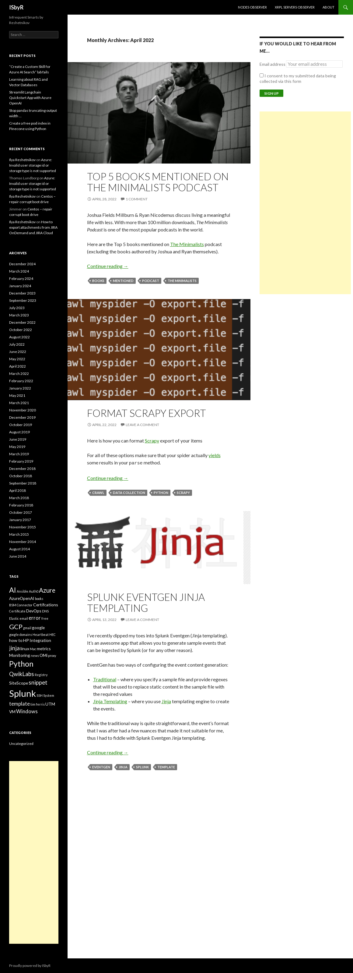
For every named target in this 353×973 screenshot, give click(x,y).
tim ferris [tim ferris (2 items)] (37, 704)
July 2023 (17, 307)
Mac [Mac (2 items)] (33, 649)
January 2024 (20, 286)
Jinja (166, 700)
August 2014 (19, 549)
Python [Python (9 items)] (21, 663)
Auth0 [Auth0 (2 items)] (33, 591)
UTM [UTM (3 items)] (50, 704)
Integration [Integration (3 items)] (40, 640)
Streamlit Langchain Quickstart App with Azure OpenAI (30, 97)
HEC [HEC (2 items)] (52, 634)
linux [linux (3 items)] (24, 648)
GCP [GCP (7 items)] (16, 626)
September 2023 (22, 300)
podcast (150, 281)
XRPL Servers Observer (295, 7)
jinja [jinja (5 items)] (14, 648)
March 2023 (19, 315)
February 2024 (21, 278)
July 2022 (17, 344)
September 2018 (22, 483)
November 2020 (22, 410)
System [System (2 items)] (48, 695)
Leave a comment (142, 424)
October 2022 (20, 329)
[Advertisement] (305, 202)
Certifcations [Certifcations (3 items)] (45, 604)
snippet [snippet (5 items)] (38, 682)
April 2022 (17, 366)
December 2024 (22, 264)
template (166, 766)
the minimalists (182, 281)
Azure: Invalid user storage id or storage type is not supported (32, 165)
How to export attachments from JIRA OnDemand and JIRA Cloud (33, 227)
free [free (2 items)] (44, 618)
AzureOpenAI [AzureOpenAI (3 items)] (21, 598)
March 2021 (19, 402)
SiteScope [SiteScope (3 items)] (18, 683)
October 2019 (20, 424)
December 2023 (22, 293)
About (328, 7)
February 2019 (21, 461)
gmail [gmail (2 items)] (27, 628)
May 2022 (17, 359)
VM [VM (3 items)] (12, 711)
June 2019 (17, 439)
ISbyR (16, 7)
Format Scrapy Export (146, 413)
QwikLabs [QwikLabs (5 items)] (21, 674)
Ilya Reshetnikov (22, 159)
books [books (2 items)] (39, 599)
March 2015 (19, 534)
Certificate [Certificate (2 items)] (17, 611)
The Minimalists (187, 244)
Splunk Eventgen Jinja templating (146, 601)
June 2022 (17, 351)
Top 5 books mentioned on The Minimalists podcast (158, 181)
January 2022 (20, 388)
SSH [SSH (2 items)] (40, 695)
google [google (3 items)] (38, 627)
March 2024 (19, 271)
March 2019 (19, 454)
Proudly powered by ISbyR (30, 965)
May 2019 (17, 446)
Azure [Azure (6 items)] (47, 590)
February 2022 (21, 381)
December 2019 (22, 417)
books (98, 281)
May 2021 (17, 395)
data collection (129, 492)
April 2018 (17, 490)
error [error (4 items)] (35, 618)
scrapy (183, 492)
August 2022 (19, 337)
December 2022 (22, 322)
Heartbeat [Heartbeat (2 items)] (41, 634)
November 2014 (22, 541)
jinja (123, 766)
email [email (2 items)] (23, 618)
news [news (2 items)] (35, 655)
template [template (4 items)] (19, 704)
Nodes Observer (252, 7)
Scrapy (152, 440)
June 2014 (17, 556)
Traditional (104, 678)
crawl (98, 492)
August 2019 (19, 432)
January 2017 (20, 519)
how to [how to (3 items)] (16, 640)
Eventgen (101, 766)
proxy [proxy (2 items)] (52, 655)
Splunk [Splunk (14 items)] (22, 693)
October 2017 (20, 512)
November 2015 (22, 527)
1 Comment (137, 199)
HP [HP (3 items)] (26, 640)
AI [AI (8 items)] (12, 590)
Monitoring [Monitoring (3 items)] (19, 655)
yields (214, 455)
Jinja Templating (110, 700)
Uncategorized (21, 743)
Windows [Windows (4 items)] (27, 711)
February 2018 (21, 505)
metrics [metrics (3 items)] (44, 648)
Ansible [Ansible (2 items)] (22, 591)
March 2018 (19, 497)
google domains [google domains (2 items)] (20, 634)
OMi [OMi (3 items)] (43, 655)
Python (161, 492)
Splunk (142, 766)
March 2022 (19, 373)
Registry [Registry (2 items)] (41, 675)
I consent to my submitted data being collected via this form (298, 78)
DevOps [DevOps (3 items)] (33, 610)
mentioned (123, 281)
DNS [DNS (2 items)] (45, 611)
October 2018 (20, 476)
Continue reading (107, 266)
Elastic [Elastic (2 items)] (14, 618)
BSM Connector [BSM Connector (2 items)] (21, 605)
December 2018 (22, 468)
